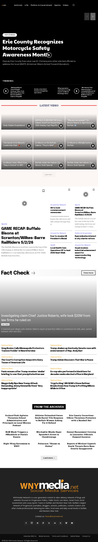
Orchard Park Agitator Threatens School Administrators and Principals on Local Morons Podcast (17, 419)
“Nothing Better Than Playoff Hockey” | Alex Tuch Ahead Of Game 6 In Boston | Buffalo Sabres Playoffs (17, 92)
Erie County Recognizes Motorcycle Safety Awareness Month (33, 48)
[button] (73, 5)
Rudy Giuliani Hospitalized (14, 125)
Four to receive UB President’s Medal (58, 237)
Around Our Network (58, 205)
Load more (48, 175)
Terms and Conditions (60, 535)
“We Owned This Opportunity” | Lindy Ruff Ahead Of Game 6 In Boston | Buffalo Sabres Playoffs (88, 92)
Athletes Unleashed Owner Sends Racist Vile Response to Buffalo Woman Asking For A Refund (49, 418)
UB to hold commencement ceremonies (58, 210)
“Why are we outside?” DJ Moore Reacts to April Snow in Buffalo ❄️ (80, 123)
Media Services (44, 535)
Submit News (75, 535)
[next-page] (92, 16)
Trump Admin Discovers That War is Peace (71, 359)
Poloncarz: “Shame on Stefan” (49, 443)
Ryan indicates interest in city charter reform (85, 237)
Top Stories (10, 35)
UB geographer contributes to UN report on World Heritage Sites (64, 90)
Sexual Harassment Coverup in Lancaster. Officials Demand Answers (81, 433)
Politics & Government (83, 233)
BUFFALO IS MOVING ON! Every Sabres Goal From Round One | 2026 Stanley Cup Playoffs (48, 123)
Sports (4, 224)
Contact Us (86, 535)
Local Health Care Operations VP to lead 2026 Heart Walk (60, 250)
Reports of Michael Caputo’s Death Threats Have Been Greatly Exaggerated (81, 445)
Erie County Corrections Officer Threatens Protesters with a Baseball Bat (81, 417)
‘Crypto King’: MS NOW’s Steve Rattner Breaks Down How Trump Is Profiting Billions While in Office (72, 385)
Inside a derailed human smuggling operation (40, 90)
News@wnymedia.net (54, 515)
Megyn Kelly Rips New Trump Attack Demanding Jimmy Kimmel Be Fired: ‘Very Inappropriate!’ (21, 385)
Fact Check (5, 323)
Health (52, 245)
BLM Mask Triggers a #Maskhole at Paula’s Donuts (16, 433)
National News (7, 344)
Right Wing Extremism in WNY (16, 443)
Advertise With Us (30, 535)
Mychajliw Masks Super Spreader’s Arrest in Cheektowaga (49, 433)
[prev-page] (86, 16)
